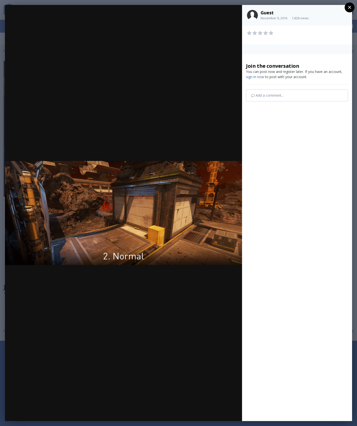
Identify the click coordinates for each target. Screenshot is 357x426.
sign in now (255, 76)
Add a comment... (267, 95)
